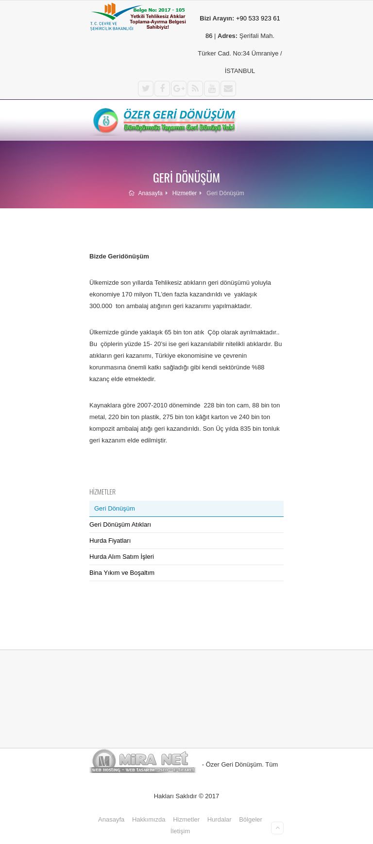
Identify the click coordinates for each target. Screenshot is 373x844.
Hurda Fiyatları (110, 540)
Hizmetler (184, 193)
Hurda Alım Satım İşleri (121, 556)
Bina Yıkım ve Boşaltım (121, 572)
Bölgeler (250, 819)
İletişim (180, 831)
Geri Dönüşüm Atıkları (120, 524)
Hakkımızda (149, 819)
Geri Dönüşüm (114, 508)
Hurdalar (219, 819)
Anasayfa (145, 193)
